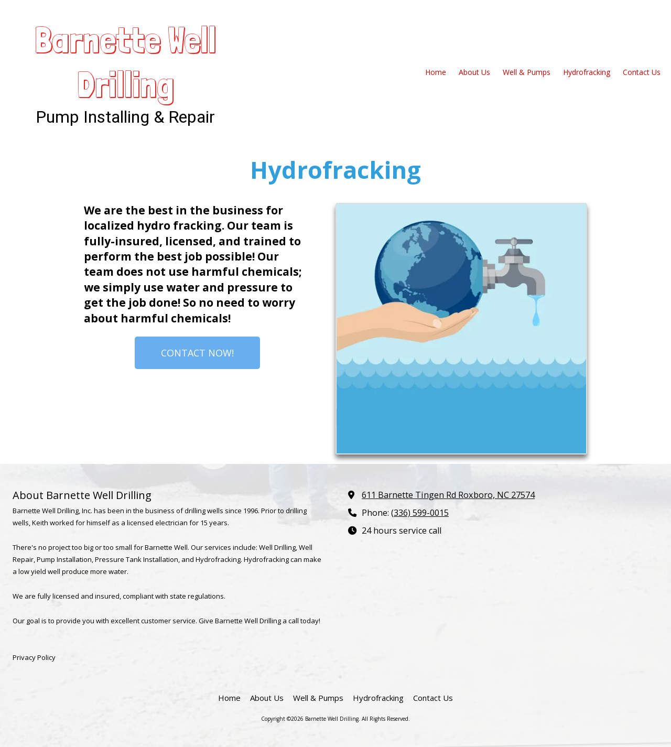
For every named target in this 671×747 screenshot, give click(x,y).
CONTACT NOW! (197, 353)
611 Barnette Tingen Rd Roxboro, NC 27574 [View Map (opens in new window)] (448, 495)
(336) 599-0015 (420, 512)
